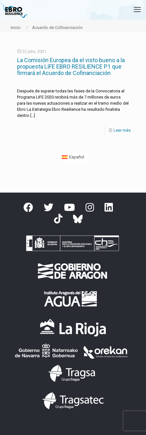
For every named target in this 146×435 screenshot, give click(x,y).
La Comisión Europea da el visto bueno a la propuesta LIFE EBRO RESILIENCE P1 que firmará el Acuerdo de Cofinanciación (71, 66)
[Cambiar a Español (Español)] (73, 157)
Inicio (16, 27)
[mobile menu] (137, 9)
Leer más (122, 130)
